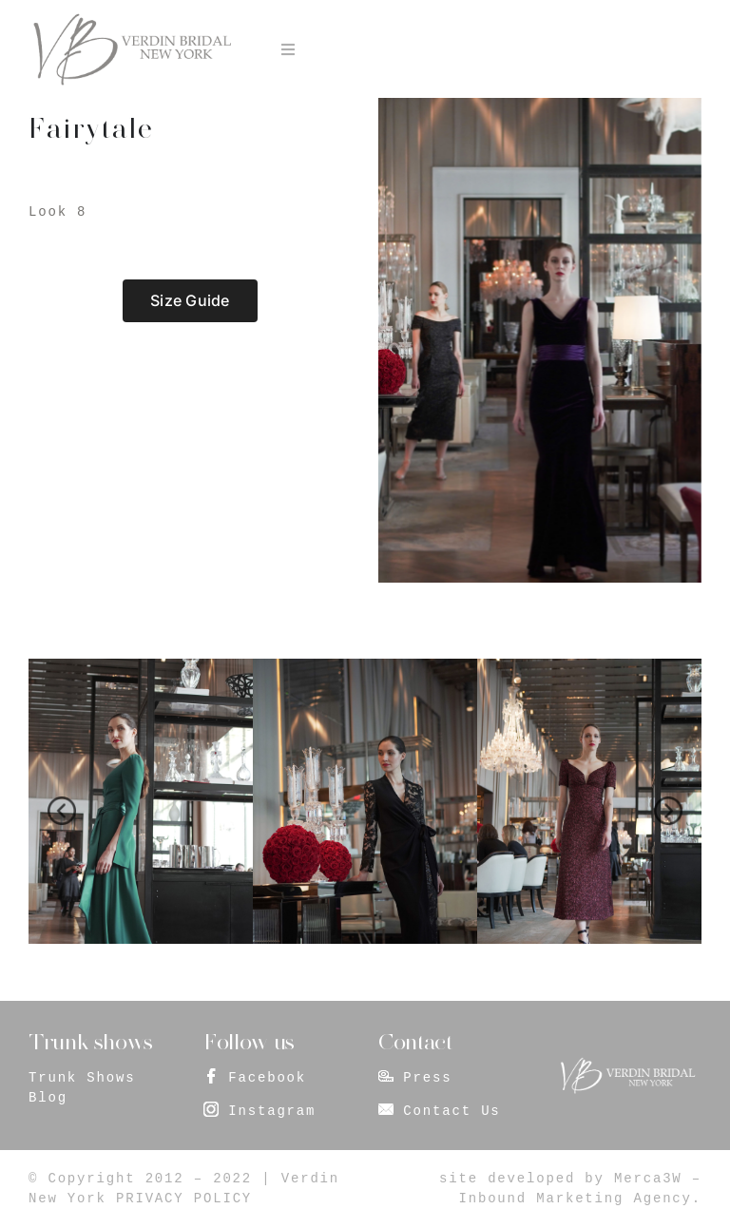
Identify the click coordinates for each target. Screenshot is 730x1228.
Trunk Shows (82, 1077)
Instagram (272, 1111)
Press (427, 1077)
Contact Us (451, 1111)
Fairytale (90, 128)
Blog (48, 1097)
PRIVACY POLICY (184, 1198)
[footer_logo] (627, 1063)
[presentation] (62, 810)
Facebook (267, 1077)
